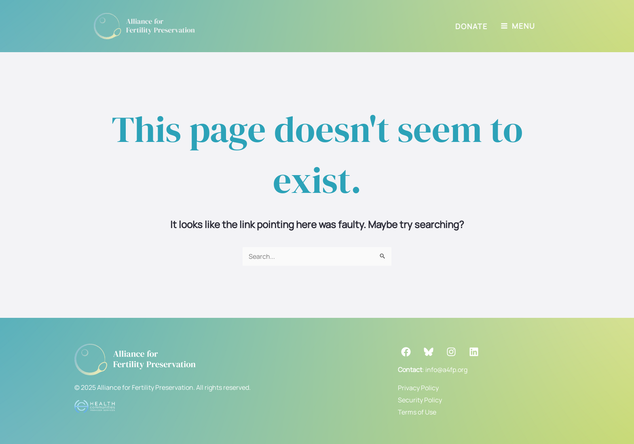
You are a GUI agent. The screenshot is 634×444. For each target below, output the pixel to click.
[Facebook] (406, 352)
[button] (471, 26)
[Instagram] (451, 352)
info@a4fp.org (446, 369)
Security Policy (420, 399)
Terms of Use (417, 412)
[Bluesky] (429, 352)
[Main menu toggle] (518, 26)
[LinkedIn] (474, 352)
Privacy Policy (418, 387)
